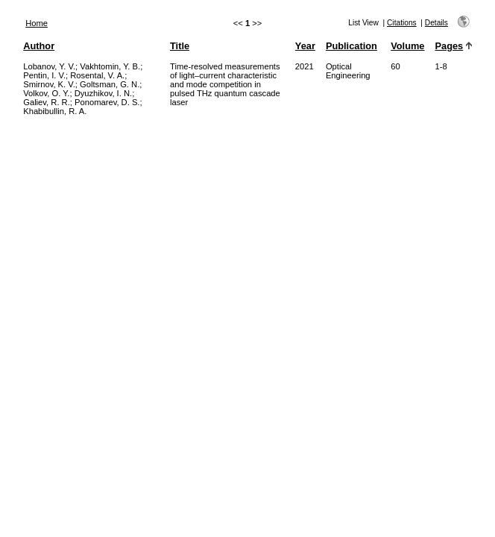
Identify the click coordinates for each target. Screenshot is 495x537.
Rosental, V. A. (97, 75)
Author (38, 45)
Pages (449, 45)
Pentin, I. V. (44, 75)
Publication (351, 45)
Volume (407, 45)
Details (436, 23)
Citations (402, 23)
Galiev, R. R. (46, 102)
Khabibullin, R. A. (54, 111)
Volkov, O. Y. (46, 93)
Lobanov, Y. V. (49, 66)
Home (36, 23)
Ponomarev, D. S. (107, 102)
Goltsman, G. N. (109, 84)
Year (305, 45)
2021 (304, 66)
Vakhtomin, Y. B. (110, 66)
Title (179, 45)
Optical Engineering (348, 71)
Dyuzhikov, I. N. (104, 93)
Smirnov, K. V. (49, 84)
